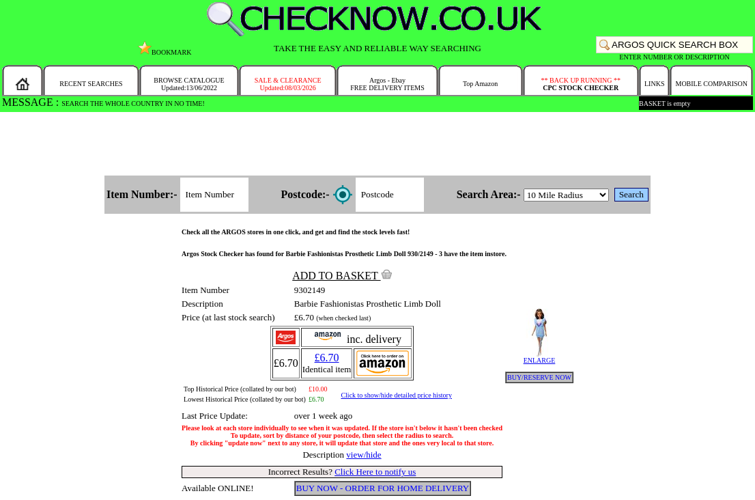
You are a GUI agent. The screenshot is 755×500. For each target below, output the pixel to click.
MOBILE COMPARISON (711, 83)
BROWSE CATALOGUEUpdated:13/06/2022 (189, 84)
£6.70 (327, 357)
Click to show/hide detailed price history (396, 395)
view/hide (363, 454)
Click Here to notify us (375, 472)
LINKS (654, 83)
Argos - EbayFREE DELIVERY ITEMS (387, 84)
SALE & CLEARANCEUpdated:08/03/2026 (288, 84)
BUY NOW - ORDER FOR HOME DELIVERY (383, 488)
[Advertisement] (377, 145)
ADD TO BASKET (342, 275)
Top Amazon (480, 83)
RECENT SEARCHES (90, 83)
